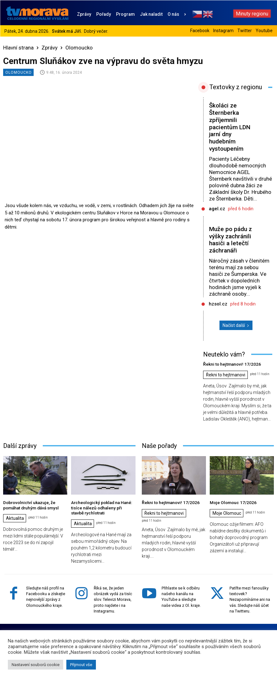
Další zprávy (19, 445)
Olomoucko (79, 47)
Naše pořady (159, 445)
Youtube (264, 30)
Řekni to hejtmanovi (225, 374)
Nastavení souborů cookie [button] (35, 664)
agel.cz (217, 209)
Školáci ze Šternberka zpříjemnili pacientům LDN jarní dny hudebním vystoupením (229, 127)
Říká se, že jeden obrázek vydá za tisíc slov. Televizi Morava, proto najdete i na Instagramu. (113, 598)
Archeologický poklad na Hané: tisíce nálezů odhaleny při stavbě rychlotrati (101, 507)
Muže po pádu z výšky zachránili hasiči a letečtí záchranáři (230, 239)
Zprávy (50, 47)
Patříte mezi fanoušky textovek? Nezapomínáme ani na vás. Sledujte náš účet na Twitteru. (250, 598)
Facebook (199, 30)
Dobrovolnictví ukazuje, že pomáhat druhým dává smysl (29, 504)
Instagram (223, 30)
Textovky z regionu (235, 87)
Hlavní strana (18, 47)
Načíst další (236, 325)
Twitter (244, 30)
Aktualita (15, 517)
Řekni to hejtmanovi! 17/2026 (229, 364)
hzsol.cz (218, 304)
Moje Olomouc (227, 512)
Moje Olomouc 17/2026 (231, 502)
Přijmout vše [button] (81, 664)
